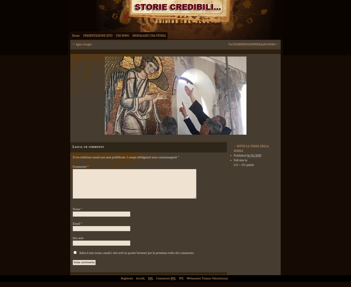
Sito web (78, 243)
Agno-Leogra (84, 44)
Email (77, 229)
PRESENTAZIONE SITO (97, 36)
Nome (77, 214)
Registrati (127, 284)
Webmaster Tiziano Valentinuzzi (207, 284)
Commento (81, 167)
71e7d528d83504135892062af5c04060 (251, 44)
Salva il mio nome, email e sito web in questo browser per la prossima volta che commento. (136, 258)
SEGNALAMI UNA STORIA (149, 36)
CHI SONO (122, 36)
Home (76, 36)
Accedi (140, 284)
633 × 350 (240, 165)
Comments (165, 284)
